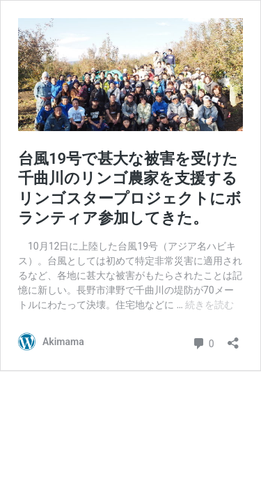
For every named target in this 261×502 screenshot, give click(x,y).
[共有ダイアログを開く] (233, 338)
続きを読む (209, 304)
